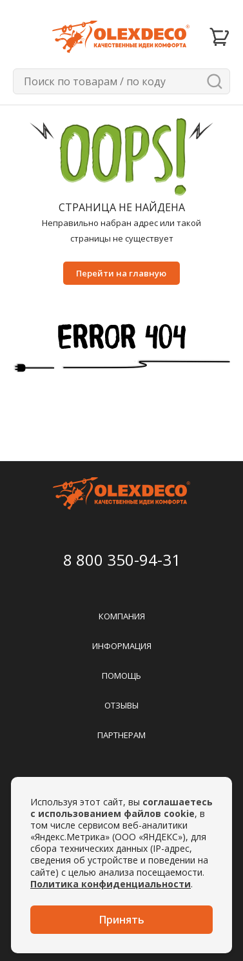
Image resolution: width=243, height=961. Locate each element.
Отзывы (121, 705)
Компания (122, 616)
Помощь (121, 675)
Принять (121, 920)
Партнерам (121, 735)
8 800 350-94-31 (121, 559)
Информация (121, 646)
